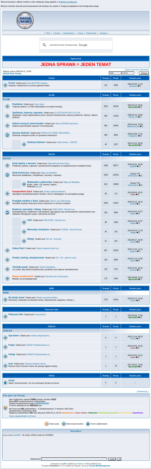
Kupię (11, 345)
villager (133, 233)
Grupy (80, 33)
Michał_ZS (133, 117)
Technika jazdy (20, 267)
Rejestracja (91, 33)
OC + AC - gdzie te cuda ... (67, 258)
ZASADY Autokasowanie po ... (38, 345)
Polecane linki (51, 309)
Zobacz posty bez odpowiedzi (137, 70)
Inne (10, 363)
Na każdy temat (16, 297)
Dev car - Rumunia (53, 239)
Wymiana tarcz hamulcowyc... (57, 276)
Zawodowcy (138, 413)
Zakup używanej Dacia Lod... (48, 248)
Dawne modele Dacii (23, 276)
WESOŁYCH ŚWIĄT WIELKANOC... (56, 133)
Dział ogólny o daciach (24, 163)
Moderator (93, 413)
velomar (133, 270)
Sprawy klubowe (21, 133)
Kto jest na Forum (14, 395)
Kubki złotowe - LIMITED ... (68, 142)
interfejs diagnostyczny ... (41, 336)
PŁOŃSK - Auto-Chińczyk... (72, 230)
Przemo (80, 464)
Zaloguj (103, 33)
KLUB (51, 95)
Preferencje (142, 392)
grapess (133, 251)
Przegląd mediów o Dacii (25, 201)
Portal (51, 78)
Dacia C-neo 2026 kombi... (60, 201)
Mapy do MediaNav (49, 173)
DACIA (51, 154)
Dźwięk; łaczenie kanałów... (47, 298)
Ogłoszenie (76, 59)
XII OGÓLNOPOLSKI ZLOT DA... (68, 113)
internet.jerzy (133, 176)
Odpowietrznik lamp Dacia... (59, 163)
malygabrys (133, 136)
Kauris (133, 301)
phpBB (63, 464)
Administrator (67, 413)
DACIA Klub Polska (12, 73)
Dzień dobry (39, 104)
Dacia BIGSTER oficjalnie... (38, 83)
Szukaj (57, 33)
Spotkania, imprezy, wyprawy (27, 112)
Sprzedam (13, 335)
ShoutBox (75, 431)
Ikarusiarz (133, 86)
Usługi (11, 354)
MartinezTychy (133, 127)
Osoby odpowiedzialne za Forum (22, 416)
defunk (133, 261)
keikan (133, 214)
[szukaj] (75, 45)
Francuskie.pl (40, 315)
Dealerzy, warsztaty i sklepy (26, 209)
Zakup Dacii (18, 248)
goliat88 (133, 166)
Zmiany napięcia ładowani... (55, 192)
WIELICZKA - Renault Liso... (64, 209)
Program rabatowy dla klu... (36, 364)
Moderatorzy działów (108, 413)
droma (133, 339)
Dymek (133, 204)
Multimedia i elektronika (39, 182)
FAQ (48, 33)
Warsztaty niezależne (38, 229)
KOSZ (51, 376)
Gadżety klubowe (36, 142)
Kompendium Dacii (22, 191)
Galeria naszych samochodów (28, 123)
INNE (51, 288)
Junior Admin (81, 413)
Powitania (17, 104)
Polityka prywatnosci (68, 2)
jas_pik (39, 187)
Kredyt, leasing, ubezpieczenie (28, 257)
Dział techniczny (20, 172)
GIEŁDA (51, 326)
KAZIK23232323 (42, 403)
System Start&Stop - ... (49, 267)
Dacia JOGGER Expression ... (68, 124)
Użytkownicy (68, 33)
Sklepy (30, 239)
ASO (29, 220)
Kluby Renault (125, 413)
